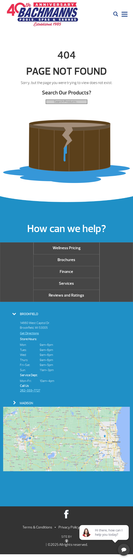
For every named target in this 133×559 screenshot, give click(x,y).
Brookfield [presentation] (29, 314)
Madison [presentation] (26, 403)
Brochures (66, 259)
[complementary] (104, 537)
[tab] (66, 314)
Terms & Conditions (37, 527)
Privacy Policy (69, 527)
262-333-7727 (30, 391)
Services (66, 283)
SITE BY (66, 538)
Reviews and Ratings (66, 295)
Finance (66, 271)
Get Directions (29, 333)
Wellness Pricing (67, 247)
